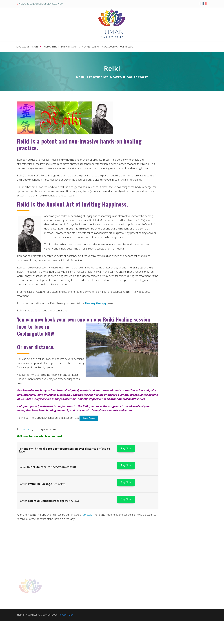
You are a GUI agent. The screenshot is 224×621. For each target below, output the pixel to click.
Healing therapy (95, 303)
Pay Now (126, 448)
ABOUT (25, 46)
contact (26, 429)
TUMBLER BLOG (126, 46)
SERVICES (34, 46)
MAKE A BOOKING (110, 46)
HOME (18, 46)
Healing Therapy (89, 418)
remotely (87, 514)
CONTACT (96, 46)
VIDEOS (47, 46)
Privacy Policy (66, 614)
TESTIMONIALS (84, 46)
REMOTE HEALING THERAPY (64, 46)
